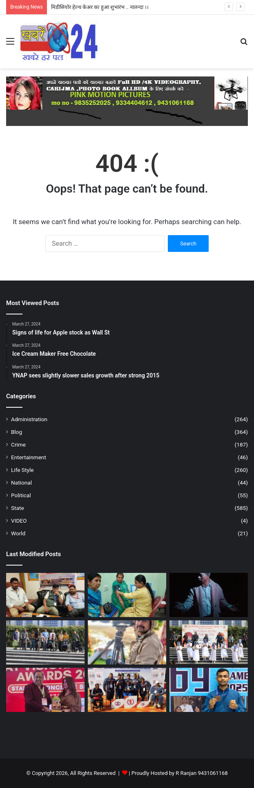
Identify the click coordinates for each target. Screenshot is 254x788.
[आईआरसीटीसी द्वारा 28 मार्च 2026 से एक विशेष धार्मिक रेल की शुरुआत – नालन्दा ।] (45, 595)
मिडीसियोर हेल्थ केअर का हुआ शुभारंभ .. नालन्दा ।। (100, 7)
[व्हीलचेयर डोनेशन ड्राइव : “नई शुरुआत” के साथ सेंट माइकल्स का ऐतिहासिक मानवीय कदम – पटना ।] (45, 642)
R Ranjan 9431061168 (201, 773)
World (18, 533)
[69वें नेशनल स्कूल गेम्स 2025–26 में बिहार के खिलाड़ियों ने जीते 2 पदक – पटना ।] (208, 690)
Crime (18, 444)
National (21, 482)
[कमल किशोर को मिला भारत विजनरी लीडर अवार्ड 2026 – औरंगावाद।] (45, 690)
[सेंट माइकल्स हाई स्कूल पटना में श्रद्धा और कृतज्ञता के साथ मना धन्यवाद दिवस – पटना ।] (208, 642)
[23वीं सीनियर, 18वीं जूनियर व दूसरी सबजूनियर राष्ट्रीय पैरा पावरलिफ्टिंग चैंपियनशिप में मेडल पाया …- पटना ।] (127, 690)
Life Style (22, 470)
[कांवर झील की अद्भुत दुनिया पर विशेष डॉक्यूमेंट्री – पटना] (127, 642)
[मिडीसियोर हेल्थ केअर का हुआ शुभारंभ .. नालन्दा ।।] (127, 595)
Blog (16, 432)
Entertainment (28, 457)
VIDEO (19, 520)
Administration (29, 419)
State (17, 508)
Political (21, 495)
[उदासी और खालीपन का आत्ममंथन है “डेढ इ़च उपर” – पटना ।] (208, 595)
